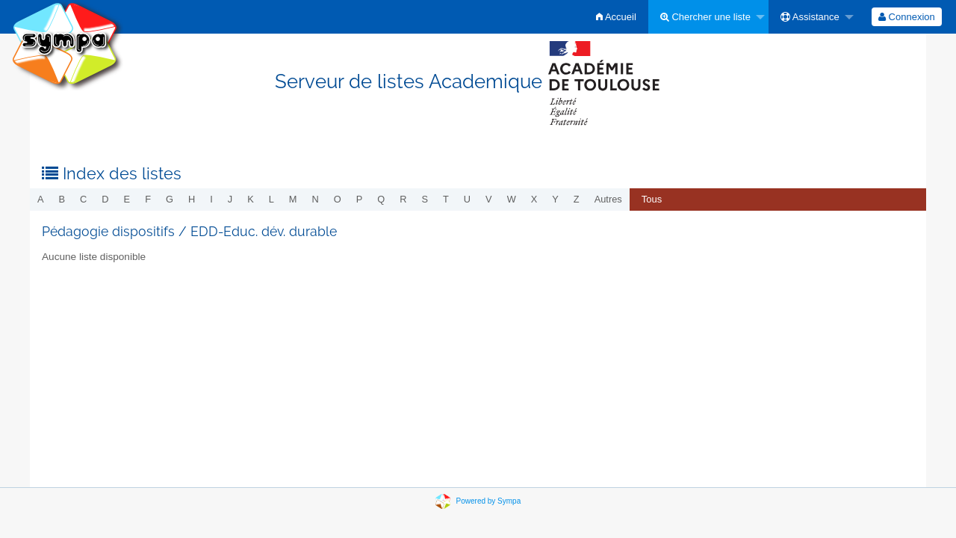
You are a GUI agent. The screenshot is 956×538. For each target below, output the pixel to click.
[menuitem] (616, 17)
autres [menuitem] (608, 199)
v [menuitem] (488, 199)
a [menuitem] (40, 199)
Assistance (809, 16)
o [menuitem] (337, 199)
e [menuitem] (127, 199)
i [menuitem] (211, 199)
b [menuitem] (62, 199)
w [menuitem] (511, 199)
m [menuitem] (293, 199)
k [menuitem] (250, 199)
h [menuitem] (191, 199)
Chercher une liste (705, 16)
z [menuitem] (577, 199)
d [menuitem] (105, 199)
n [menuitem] (315, 199)
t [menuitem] (446, 199)
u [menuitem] (467, 199)
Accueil (616, 16)
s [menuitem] (424, 199)
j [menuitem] (230, 199)
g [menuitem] (169, 199)
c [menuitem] (83, 199)
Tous (652, 199)
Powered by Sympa (488, 501)
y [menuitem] (555, 199)
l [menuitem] (271, 199)
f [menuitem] (148, 199)
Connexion (906, 16)
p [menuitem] (359, 199)
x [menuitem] (534, 199)
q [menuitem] (381, 199)
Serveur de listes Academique (478, 81)
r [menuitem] (403, 199)
